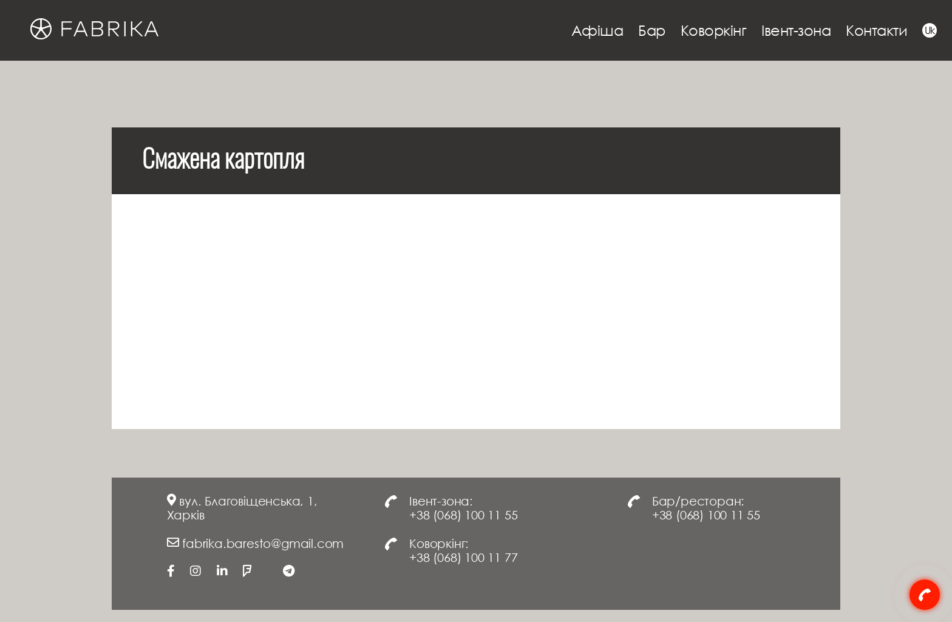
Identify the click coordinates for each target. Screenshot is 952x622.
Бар (651, 30)
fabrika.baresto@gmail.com (263, 543)
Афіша (597, 30)
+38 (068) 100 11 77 (463, 557)
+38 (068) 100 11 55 (463, 514)
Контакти (876, 30)
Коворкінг (714, 30)
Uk (930, 30)
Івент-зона (796, 30)
